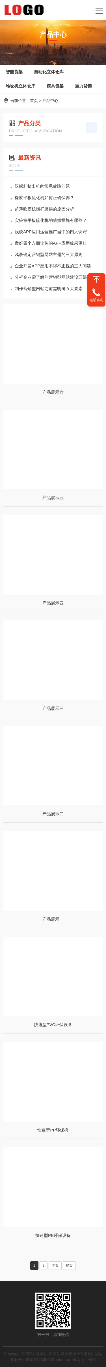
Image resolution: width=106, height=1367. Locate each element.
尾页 (69, 1266)
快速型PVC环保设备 (53, 1024)
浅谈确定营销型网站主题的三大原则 (46, 254)
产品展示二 (53, 813)
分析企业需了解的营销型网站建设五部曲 (50, 277)
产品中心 (50, 100)
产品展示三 (53, 708)
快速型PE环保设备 (53, 1235)
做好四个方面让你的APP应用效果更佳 (48, 243)
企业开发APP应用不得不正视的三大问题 (50, 265)
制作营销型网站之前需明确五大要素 (46, 288)
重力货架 (83, 86)
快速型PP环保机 (52, 1130)
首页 (34, 100)
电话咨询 (96, 300)
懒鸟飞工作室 (84, 1359)
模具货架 (55, 86)
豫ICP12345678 (40, 1359)
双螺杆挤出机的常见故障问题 (40, 186)
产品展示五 (53, 497)
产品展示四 (53, 603)
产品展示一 (53, 919)
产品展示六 (53, 392)
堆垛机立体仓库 (20, 86)
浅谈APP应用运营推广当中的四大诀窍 (48, 231)
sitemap (63, 1359)
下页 (55, 1266)
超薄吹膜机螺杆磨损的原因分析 (42, 209)
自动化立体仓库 (49, 71)
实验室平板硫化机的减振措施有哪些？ (48, 220)
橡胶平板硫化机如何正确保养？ (42, 197)
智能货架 (14, 71)
